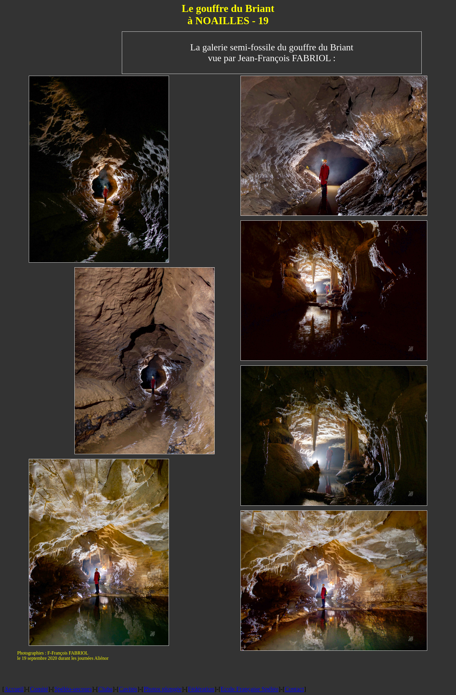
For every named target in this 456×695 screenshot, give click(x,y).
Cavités (128, 688)
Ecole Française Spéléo (249, 688)
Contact (294, 688)
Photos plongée (163, 688)
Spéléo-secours (73, 688)
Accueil (14, 688)
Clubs (105, 688)
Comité (39, 688)
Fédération (201, 688)
